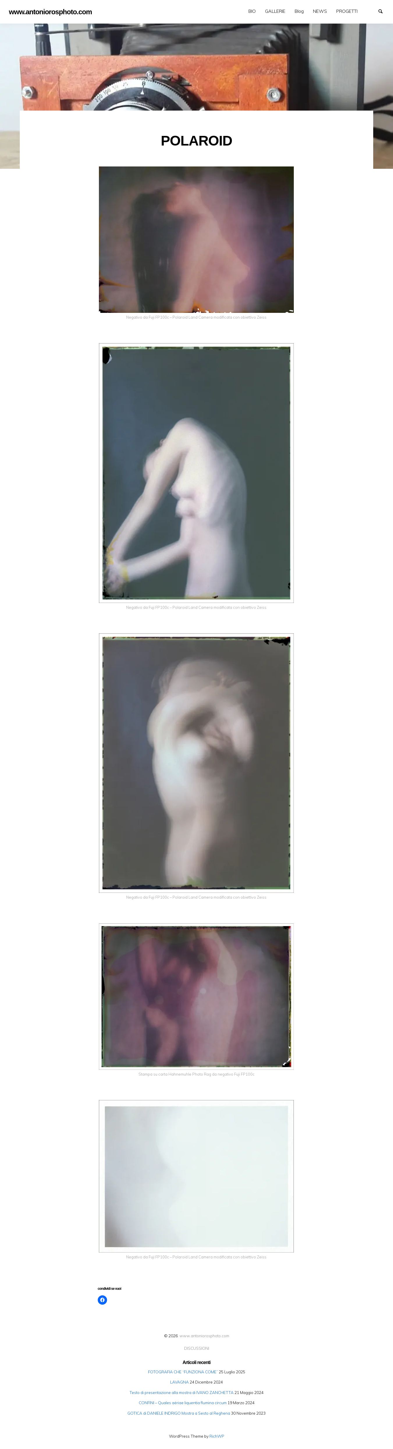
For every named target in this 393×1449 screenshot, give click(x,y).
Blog (299, 11)
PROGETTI (347, 11)
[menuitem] (252, 11)
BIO (252, 11)
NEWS (320, 11)
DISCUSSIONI (196, 1348)
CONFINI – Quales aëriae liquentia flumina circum (183, 1402)
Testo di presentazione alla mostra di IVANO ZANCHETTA (181, 1392)
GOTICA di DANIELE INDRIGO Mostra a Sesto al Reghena (178, 1413)
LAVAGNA (179, 1381)
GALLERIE (275, 11)
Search (383, 10)
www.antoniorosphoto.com (204, 1335)
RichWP (216, 1436)
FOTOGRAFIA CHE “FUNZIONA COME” (183, 1371)
